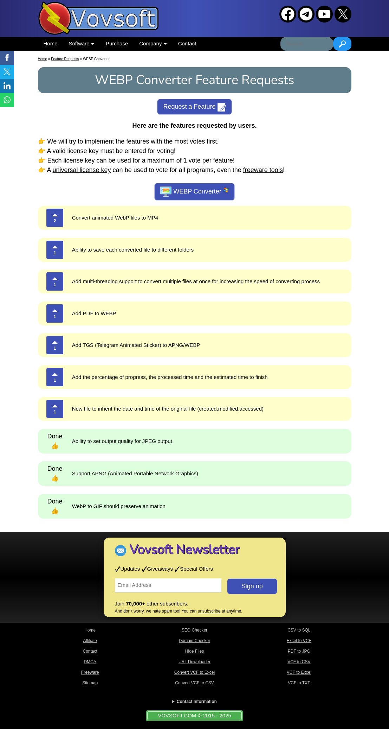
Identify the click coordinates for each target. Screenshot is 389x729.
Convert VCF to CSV (194, 682)
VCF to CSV (298, 661)
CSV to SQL (298, 630)
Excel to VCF (299, 640)
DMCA (90, 661)
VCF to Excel (299, 672)
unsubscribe (209, 611)
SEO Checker (194, 630)
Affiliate (90, 640)
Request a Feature (194, 107)
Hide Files (194, 651)
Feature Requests (65, 59)
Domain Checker (194, 640)
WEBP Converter (194, 191)
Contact (187, 43)
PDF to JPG (299, 651)
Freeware (90, 672)
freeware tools (263, 169)
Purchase (117, 43)
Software (82, 43)
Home (51, 43)
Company (153, 43)
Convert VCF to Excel (194, 672)
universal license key (82, 169)
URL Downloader (194, 661)
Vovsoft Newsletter (184, 549)
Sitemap (90, 682)
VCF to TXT (299, 682)
